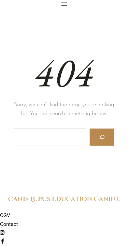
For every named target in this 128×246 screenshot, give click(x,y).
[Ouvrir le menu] (64, 4)
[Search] (101, 138)
